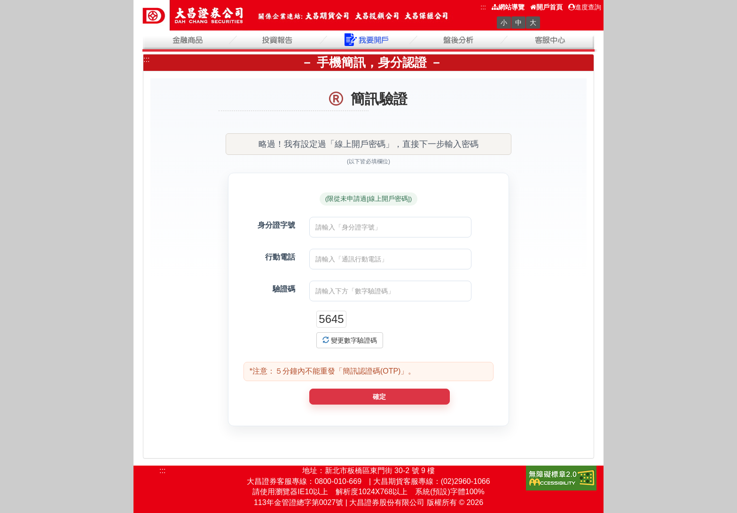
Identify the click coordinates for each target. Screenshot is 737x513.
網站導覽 (508, 7)
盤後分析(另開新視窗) (459, 40)
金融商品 (188, 40)
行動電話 (280, 257)
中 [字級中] (518, 22)
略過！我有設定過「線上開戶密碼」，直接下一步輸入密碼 (368, 144)
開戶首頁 (546, 7)
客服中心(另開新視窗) (549, 40)
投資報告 (278, 40)
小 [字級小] (504, 22)
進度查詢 (584, 7)
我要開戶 (368, 40)
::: (483, 7)
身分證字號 (276, 225)
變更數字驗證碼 (349, 340)
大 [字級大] (533, 22)
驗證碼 (284, 289)
